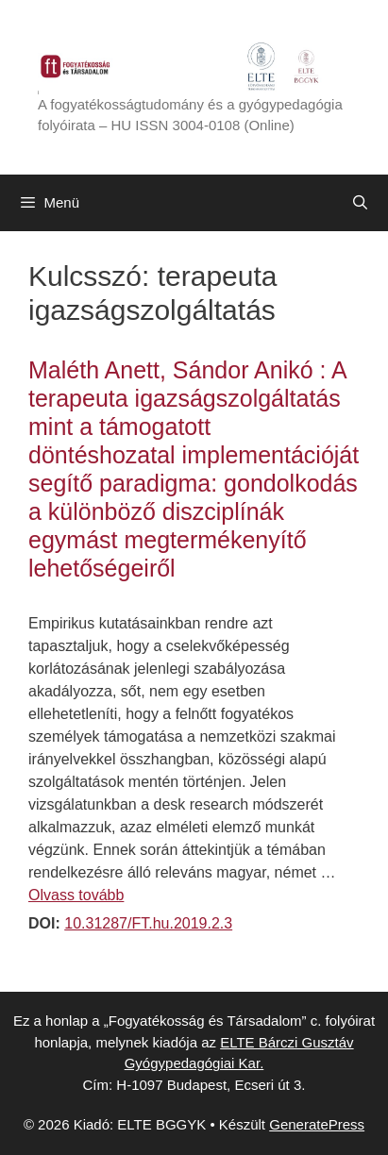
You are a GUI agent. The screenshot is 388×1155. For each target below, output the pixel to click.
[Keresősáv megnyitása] (360, 203)
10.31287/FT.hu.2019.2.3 (148, 923)
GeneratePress (316, 1124)
